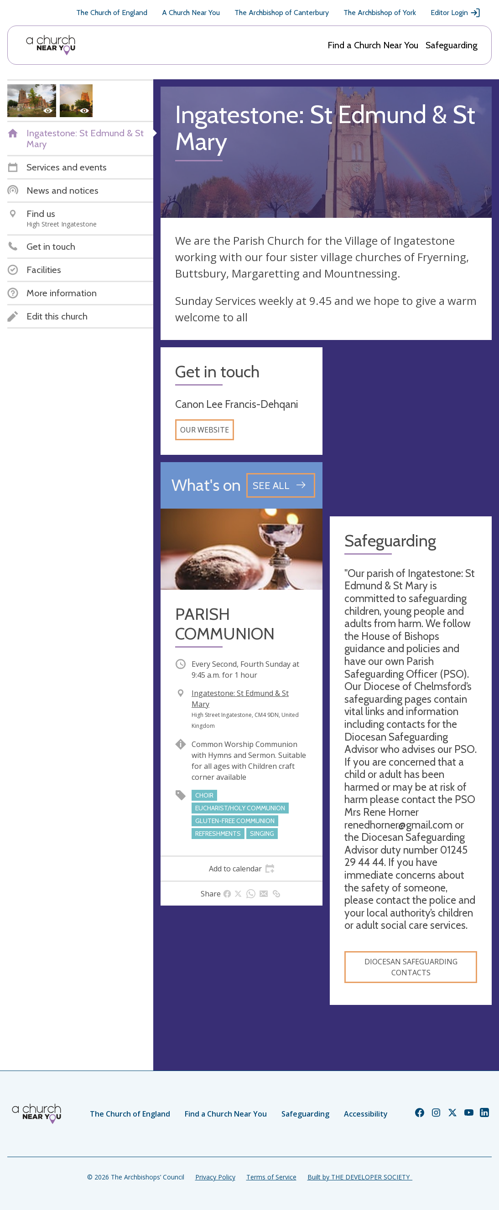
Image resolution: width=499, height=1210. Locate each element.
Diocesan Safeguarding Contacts (410, 967)
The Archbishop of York (379, 12)
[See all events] (280, 485)
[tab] (241, 868)
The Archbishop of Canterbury (281, 12)
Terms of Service (271, 1177)
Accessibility (366, 1114)
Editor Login (456, 12)
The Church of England (111, 12)
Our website (204, 430)
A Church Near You (191, 12)
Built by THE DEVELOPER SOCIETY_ (359, 1177)
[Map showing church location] (411, 428)
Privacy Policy (215, 1177)
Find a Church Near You (372, 45)
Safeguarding (452, 45)
